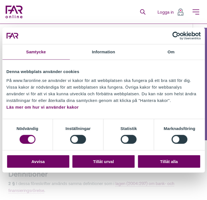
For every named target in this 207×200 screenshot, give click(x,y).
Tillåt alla (169, 161)
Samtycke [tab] (36, 51)
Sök (143, 12)
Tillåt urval (103, 161)
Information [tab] (103, 51)
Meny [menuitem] (196, 12)
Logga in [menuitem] (166, 12)
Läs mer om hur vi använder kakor (42, 106)
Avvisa (38, 161)
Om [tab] (171, 51)
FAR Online (15, 12)
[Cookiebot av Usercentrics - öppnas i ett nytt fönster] (176, 36)
